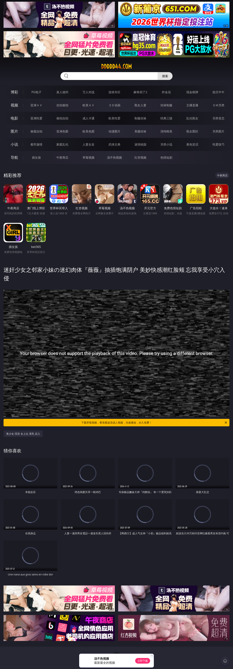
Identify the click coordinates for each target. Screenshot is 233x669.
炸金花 (166, 92)
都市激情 (36, 144)
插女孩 (36, 157)
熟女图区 (192, 131)
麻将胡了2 (140, 92)
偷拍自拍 (62, 118)
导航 (14, 157)
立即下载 (142, 660)
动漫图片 (114, 131)
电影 (14, 118)
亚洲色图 (62, 131)
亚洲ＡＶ (36, 105)
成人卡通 (88, 118)
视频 (14, 105)
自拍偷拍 (62, 105)
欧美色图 (88, 131)
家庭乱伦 (62, 144)
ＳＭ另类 (218, 105)
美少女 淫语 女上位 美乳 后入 (23, 433)
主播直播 (192, 105)
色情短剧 (166, 157)
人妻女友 (88, 144)
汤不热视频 (114, 157)
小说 (14, 144)
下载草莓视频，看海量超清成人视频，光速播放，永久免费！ (154, 422)
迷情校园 (140, 144)
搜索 (165, 76)
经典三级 (166, 118)
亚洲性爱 (36, 118)
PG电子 (36, 92)
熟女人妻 (140, 105)
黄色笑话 (192, 144)
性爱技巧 (218, 144)
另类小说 (166, 144)
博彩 (14, 92)
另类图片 (218, 131)
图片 (14, 131)
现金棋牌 (192, 92)
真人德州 (62, 92)
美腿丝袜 (140, 131)
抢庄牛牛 (218, 92)
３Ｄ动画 (114, 105)
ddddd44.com (116, 66)
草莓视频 (88, 157)
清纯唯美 (166, 131)
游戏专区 (114, 92)
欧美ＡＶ (88, 105)
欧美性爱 (114, 118)
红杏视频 (140, 157)
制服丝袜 (140, 118)
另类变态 (218, 118)
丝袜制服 (166, 105)
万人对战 (88, 92)
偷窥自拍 (36, 131)
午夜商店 (62, 157)
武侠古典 (114, 144)
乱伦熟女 (192, 118)
